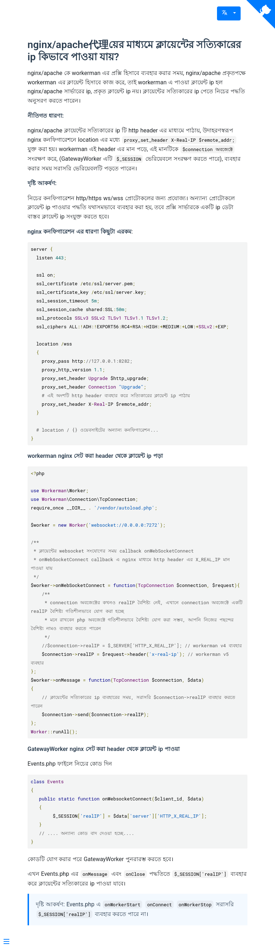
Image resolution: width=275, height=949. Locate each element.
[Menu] (6, 942)
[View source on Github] (260, 14)
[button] (229, 13)
